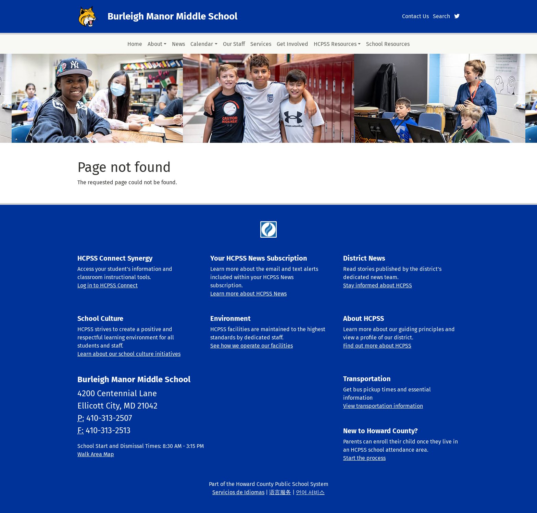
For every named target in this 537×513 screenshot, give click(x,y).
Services (260, 44)
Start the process (364, 458)
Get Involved (292, 44)
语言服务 (280, 492)
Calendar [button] (201, 44)
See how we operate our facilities (251, 345)
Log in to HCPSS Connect (107, 285)
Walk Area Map (95, 454)
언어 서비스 (310, 492)
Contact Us (415, 16)
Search (441, 16)
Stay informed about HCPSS (377, 285)
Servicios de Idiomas (238, 492)
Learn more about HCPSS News (248, 293)
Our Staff (234, 44)
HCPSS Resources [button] (335, 44)
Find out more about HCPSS (377, 345)
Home (134, 44)
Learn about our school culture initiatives (128, 354)
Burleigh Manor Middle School (172, 16)
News (178, 44)
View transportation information (383, 406)
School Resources (388, 44)
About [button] (155, 44)
